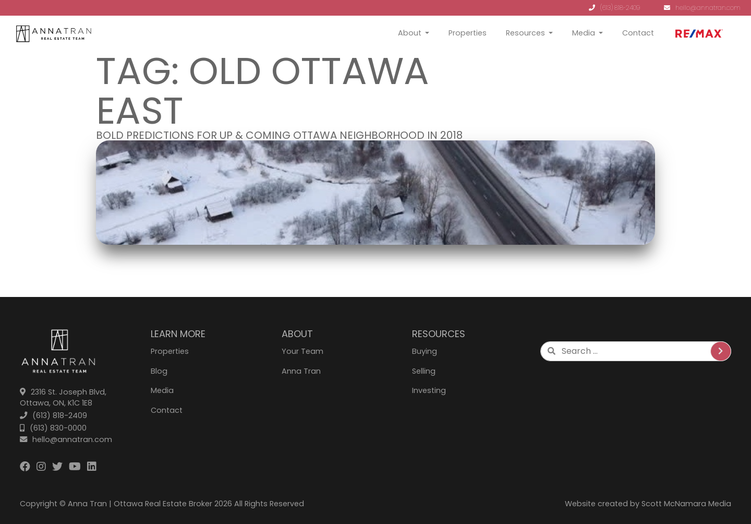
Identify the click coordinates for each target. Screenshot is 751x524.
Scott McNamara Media (686, 503)
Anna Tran (301, 371)
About (409, 33)
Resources (525, 33)
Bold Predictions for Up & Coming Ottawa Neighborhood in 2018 (279, 135)
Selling (423, 371)
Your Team (302, 351)
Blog (159, 371)
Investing (429, 390)
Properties (468, 33)
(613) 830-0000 (53, 428)
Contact (638, 33)
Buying (424, 351)
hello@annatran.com (702, 7)
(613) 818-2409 (614, 7)
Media (583, 33)
